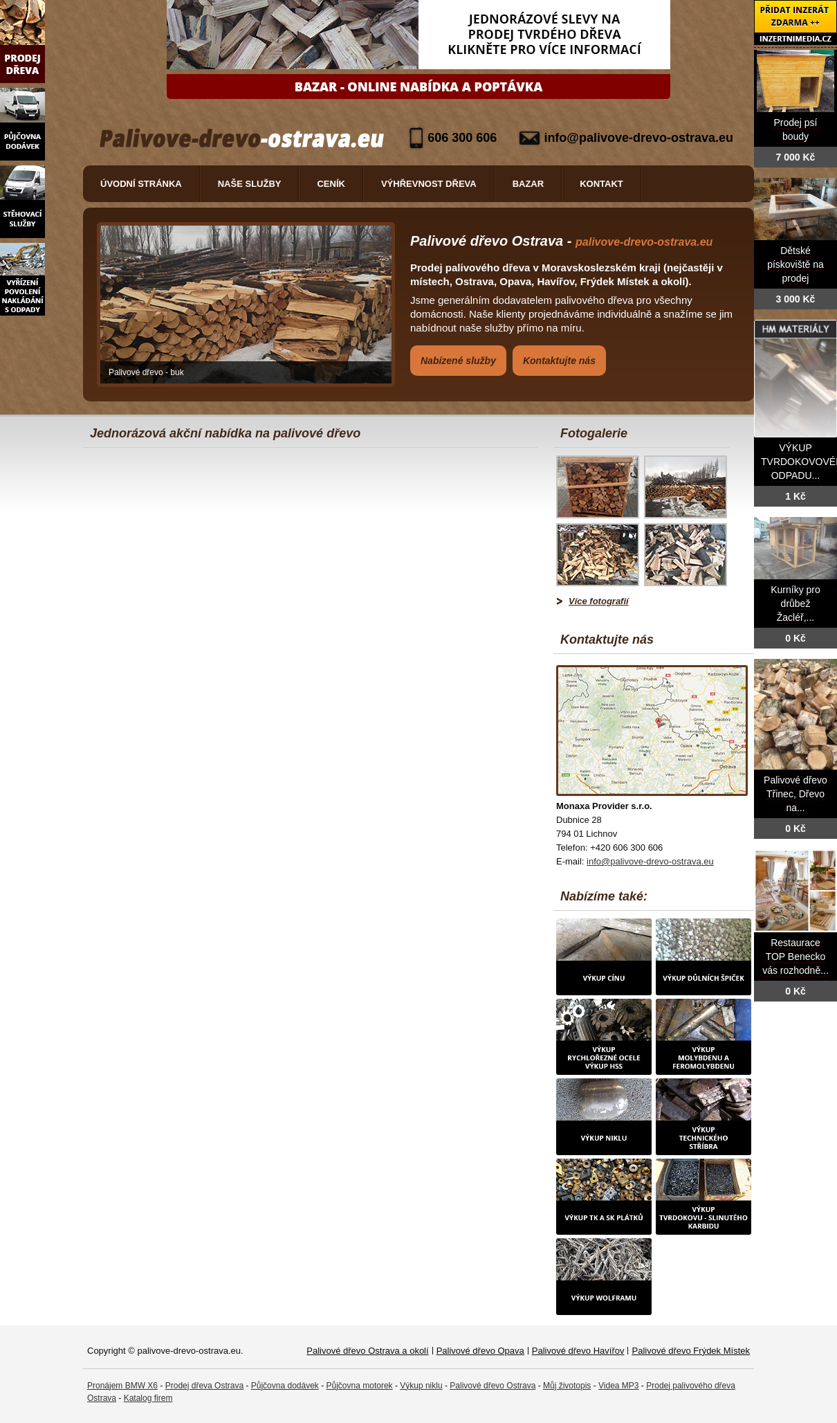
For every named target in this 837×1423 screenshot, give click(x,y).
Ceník (330, 184)
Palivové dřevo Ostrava (492, 1385)
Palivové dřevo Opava (480, 1350)
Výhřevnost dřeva (429, 184)
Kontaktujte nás (559, 360)
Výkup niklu (421, 1385)
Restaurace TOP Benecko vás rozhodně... (795, 957)
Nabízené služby (458, 360)
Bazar (528, 184)
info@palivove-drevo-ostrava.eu (638, 138)
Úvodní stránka (141, 184)
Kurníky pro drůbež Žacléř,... (795, 604)
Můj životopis (567, 1385)
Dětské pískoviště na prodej (795, 264)
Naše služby (250, 184)
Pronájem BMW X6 (122, 1385)
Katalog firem (148, 1398)
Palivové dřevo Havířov (578, 1350)
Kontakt (601, 184)
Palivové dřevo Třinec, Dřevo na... (795, 794)
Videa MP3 (618, 1385)
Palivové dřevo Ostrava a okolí (367, 1350)
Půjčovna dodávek (285, 1385)
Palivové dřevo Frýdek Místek (691, 1350)
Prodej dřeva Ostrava (204, 1385)
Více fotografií (599, 601)
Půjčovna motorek (359, 1385)
